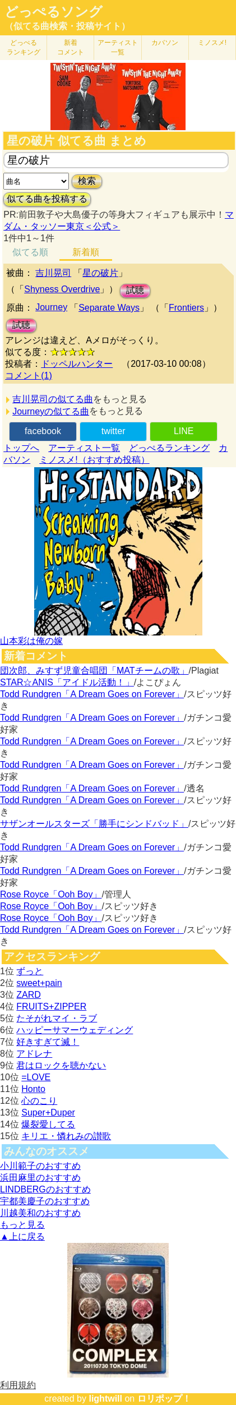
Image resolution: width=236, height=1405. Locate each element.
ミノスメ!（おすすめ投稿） (94, 459)
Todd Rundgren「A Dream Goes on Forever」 (92, 694)
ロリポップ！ (164, 1398)
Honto (33, 1089)
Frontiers (186, 307)
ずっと (29, 971)
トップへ (21, 448)
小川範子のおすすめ (40, 1166)
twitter (113, 431)
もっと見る (22, 1224)
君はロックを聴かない (61, 1065)
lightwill (105, 1398)
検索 (87, 181)
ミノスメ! (212, 43)
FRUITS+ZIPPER (51, 1006)
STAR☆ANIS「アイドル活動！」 (67, 682)
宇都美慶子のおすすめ (45, 1201)
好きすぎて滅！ (47, 1042)
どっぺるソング (53, 11)
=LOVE (35, 1077)
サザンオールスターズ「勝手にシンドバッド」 (94, 823)
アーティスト (118, 47)
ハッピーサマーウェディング (74, 1030)
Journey (51, 307)
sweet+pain (39, 983)
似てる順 (30, 252)
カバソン (164, 43)
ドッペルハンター (77, 363)
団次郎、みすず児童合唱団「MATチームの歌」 (94, 670)
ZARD (28, 994)
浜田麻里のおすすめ (40, 1177)
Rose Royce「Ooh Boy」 (50, 894)
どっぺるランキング (169, 448)
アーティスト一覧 (84, 448)
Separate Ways (109, 307)
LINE (184, 431)
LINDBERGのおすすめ (45, 1189)
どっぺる (23, 47)
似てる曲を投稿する (47, 199)
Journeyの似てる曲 (50, 411)
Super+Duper (48, 1112)
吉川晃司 (53, 273)
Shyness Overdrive (62, 289)
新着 (70, 47)
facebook (43, 431)
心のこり (39, 1100)
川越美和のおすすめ (40, 1213)
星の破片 (100, 273)
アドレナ (34, 1053)
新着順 (85, 252)
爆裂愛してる (48, 1124)
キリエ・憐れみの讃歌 (66, 1136)
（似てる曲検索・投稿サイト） (67, 26)
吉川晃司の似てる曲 (52, 399)
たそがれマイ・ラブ (56, 1018)
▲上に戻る (22, 1236)
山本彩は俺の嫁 (31, 641)
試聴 (135, 290)
